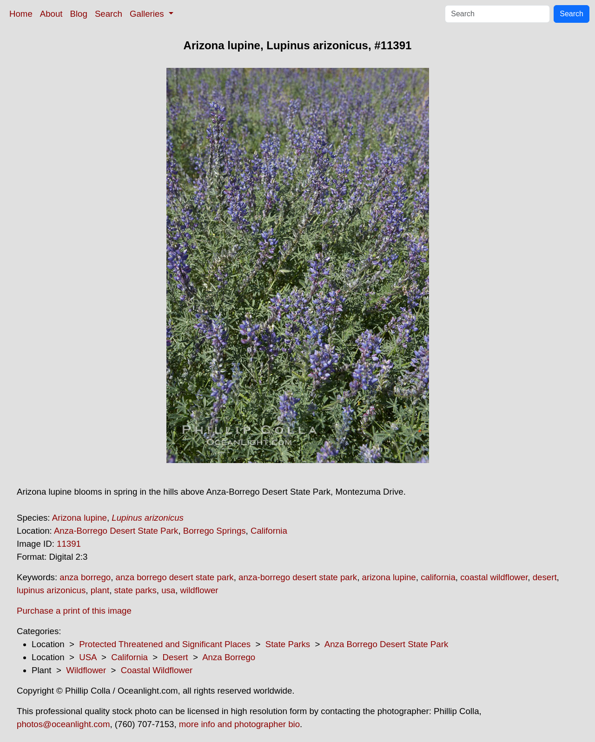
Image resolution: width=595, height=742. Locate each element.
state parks (135, 590)
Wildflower (86, 670)
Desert (175, 657)
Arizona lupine (79, 518)
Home (21, 14)
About (51, 14)
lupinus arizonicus (51, 590)
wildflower (199, 590)
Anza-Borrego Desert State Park (116, 531)
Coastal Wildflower (156, 670)
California (269, 531)
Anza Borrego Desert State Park (386, 644)
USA (87, 657)
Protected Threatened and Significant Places (165, 644)
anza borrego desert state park (175, 577)
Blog (78, 14)
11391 (69, 544)
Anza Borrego (228, 657)
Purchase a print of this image (74, 611)
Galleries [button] (148, 14)
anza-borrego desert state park (297, 577)
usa (168, 590)
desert (545, 577)
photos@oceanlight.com (63, 724)
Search (108, 14)
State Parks (287, 644)
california (438, 577)
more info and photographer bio (239, 724)
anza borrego (85, 577)
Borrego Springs (214, 531)
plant (100, 590)
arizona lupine (389, 577)
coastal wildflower (494, 577)
